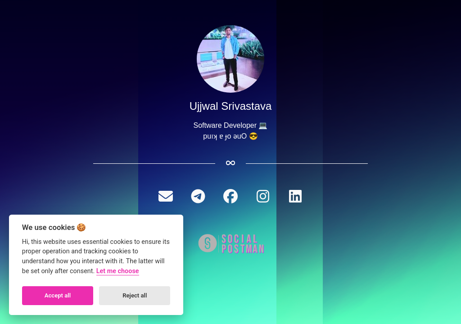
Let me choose (117, 271)
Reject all (134, 295)
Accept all (58, 295)
